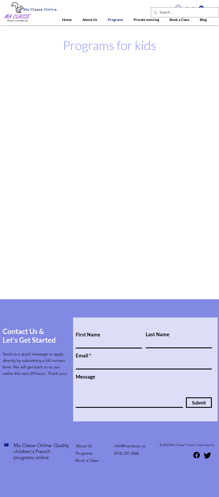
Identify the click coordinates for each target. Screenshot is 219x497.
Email (82, 355)
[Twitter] (207, 455)
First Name (88, 334)
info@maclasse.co (130, 445)
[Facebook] (196, 455)
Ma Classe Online (40, 9)
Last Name (157, 334)
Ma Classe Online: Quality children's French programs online (41, 451)
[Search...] (184, 12)
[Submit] (199, 402)
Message (85, 376)
